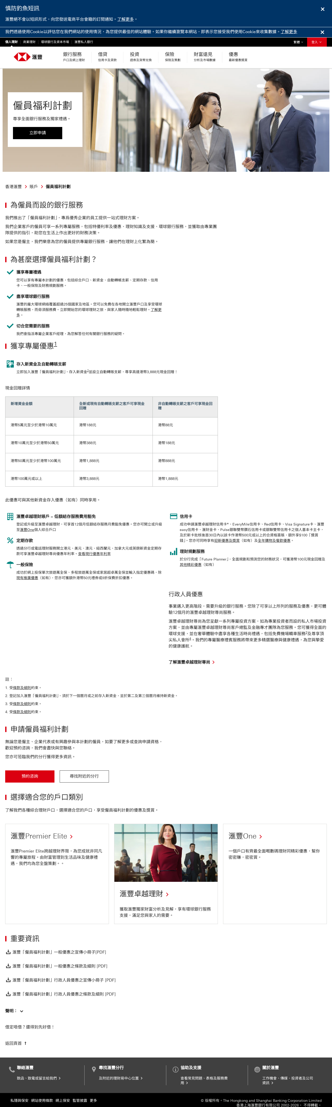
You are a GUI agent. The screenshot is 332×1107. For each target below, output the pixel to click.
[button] (14, 1000)
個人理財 (11, 42)
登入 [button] (317, 42)
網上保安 (63, 1090)
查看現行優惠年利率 (94, 543)
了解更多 (125, 19)
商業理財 (29, 42)
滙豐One (27, 519)
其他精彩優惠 (191, 554)
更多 (93, 1090)
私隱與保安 (19, 1090)
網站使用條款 (42, 1090)
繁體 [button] (299, 41)
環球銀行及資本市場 (55, 42)
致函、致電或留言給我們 (39, 1068)
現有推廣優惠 (27, 567)
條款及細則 (22, 677)
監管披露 (80, 1090)
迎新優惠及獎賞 (227, 530)
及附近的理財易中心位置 (121, 1068)
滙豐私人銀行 (83, 42)
